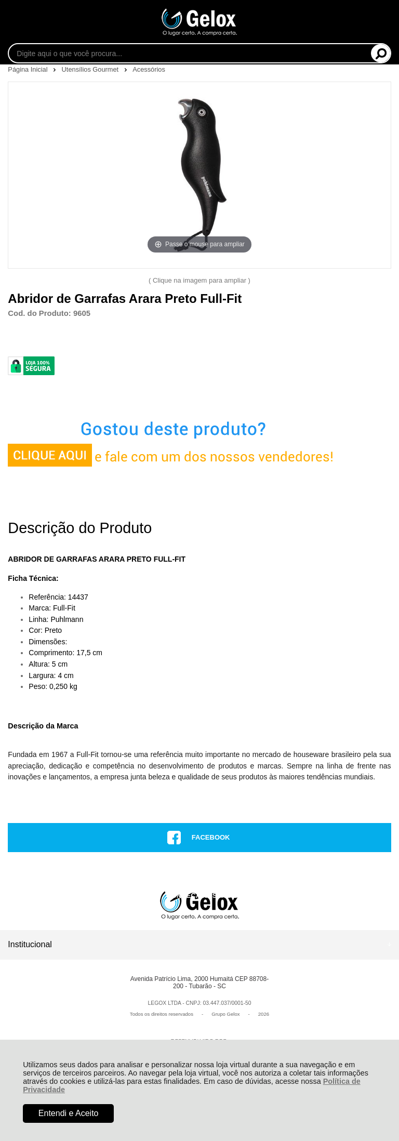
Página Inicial (28, 69)
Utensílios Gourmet (91, 69)
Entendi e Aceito (68, 1113)
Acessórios (148, 69)
